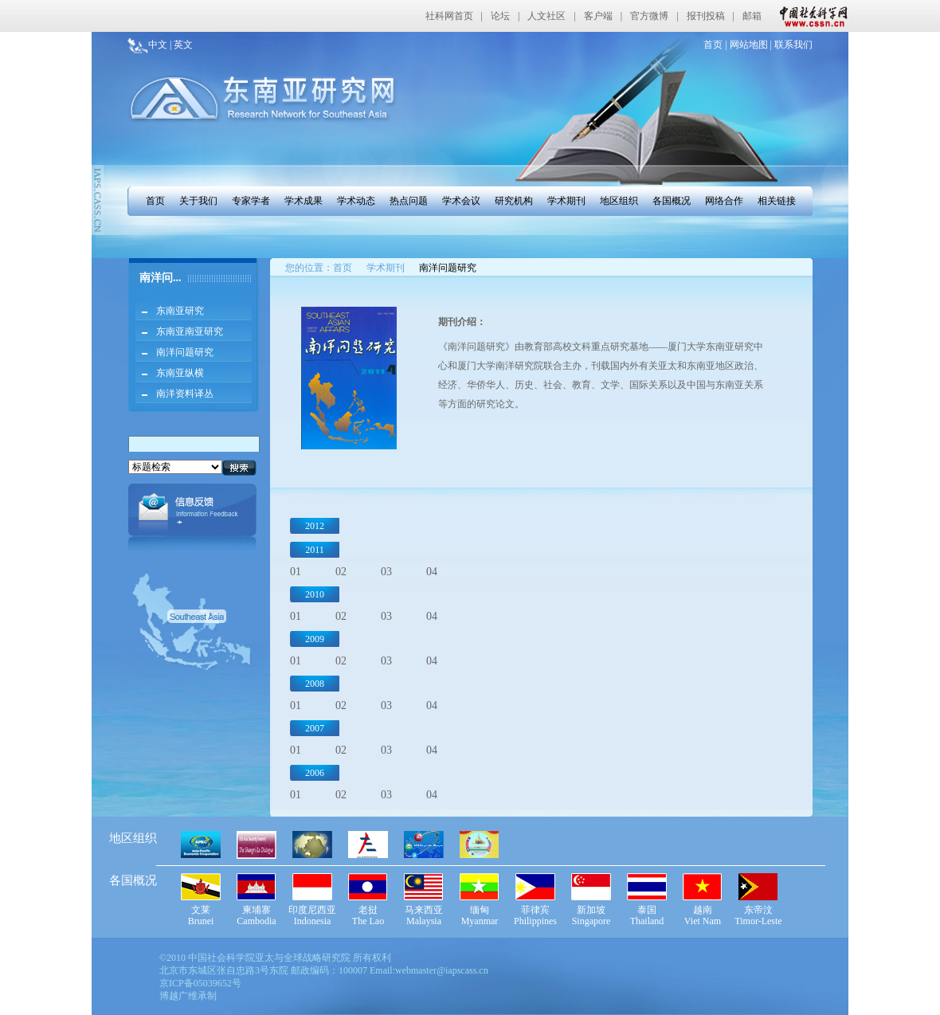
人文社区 (546, 16)
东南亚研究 (180, 310)
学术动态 (356, 200)
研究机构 (514, 200)
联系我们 (792, 44)
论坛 (500, 16)
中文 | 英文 (170, 44)
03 (386, 572)
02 (341, 572)
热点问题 (409, 200)
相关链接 (777, 200)
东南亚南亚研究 (189, 331)
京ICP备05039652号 (200, 983)
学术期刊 (566, 200)
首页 (155, 200)
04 (431, 572)
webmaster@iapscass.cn (441, 970)
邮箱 (752, 16)
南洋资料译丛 (184, 393)
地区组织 (619, 200)
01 (295, 572)
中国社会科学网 (810, 16)
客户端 (598, 16)
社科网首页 (449, 16)
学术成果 (303, 200)
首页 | (715, 44)
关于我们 (198, 200)
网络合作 (724, 200)
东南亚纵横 (180, 372)
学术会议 (461, 200)
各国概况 (671, 200)
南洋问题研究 (184, 352)
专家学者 (251, 200)
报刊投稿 (706, 16)
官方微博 (649, 16)
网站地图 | (749, 44)
